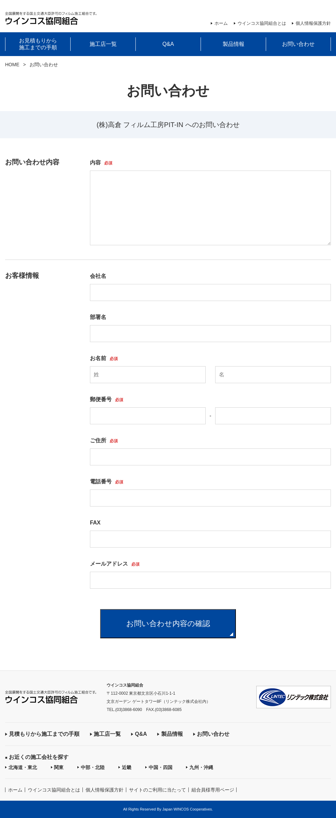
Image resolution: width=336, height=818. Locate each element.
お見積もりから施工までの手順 (38, 44)
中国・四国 (160, 767)
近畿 (126, 767)
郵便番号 (106, 399)
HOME (12, 64)
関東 (58, 767)
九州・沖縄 (201, 767)
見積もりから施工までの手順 (44, 734)
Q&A (168, 44)
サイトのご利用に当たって (157, 790)
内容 (101, 162)
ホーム (221, 23)
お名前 (104, 358)
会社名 (98, 276)
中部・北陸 (93, 767)
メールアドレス (114, 564)
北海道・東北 (22, 767)
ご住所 (104, 440)
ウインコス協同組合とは (262, 23)
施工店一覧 (103, 44)
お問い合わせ (298, 44)
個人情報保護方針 (313, 23)
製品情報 (233, 44)
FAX (95, 523)
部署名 (98, 317)
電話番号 (106, 481)
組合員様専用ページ (212, 790)
